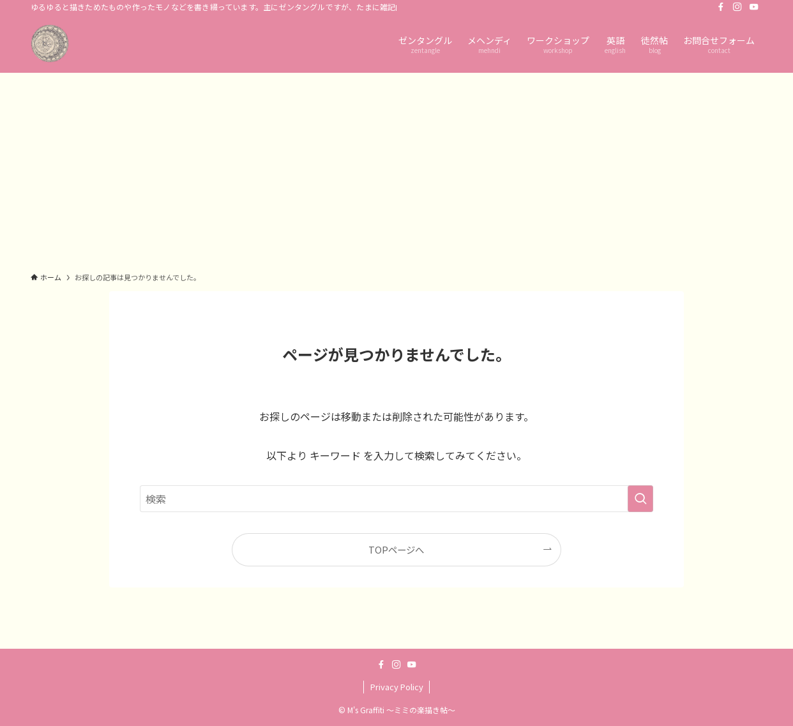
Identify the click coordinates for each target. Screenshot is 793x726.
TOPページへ (396, 549)
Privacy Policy (396, 687)
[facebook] (721, 7)
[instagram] (737, 7)
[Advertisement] (396, 168)
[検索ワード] (396, 498)
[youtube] (754, 7)
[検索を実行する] (640, 498)
